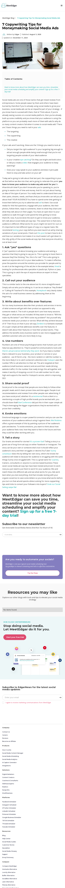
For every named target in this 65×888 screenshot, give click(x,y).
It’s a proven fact (37, 441)
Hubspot (51, 360)
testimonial (38, 396)
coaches (55, 460)
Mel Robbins (56, 420)
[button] (61, 5)
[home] (8, 5)
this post (41, 233)
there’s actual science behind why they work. (20, 351)
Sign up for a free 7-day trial (29, 513)
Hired (57, 266)
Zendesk (40, 323)
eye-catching (25, 159)
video (25, 162)
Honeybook (41, 290)
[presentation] (19, 545)
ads (39, 127)
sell (40, 202)
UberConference (25, 402)
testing (16, 230)
